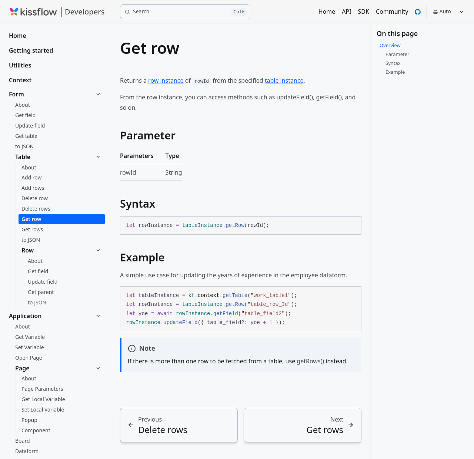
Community (392, 11)
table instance (284, 80)
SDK (363, 11)
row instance (165, 80)
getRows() (310, 361)
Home (327, 11)
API (346, 11)
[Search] (185, 11)
